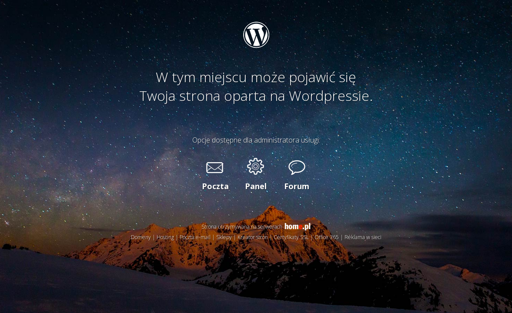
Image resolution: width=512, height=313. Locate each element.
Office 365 (327, 237)
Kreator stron (253, 237)
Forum (296, 186)
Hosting (165, 237)
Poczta (215, 186)
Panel (256, 186)
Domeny (141, 237)
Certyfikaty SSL (291, 237)
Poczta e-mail (195, 237)
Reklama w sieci (363, 237)
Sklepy (224, 237)
